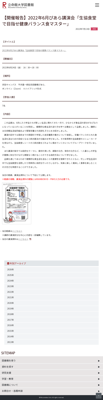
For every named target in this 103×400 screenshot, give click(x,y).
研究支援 (6, 372)
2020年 (10, 302)
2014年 (10, 336)
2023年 (10, 286)
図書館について (10, 384)
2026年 (10, 269)
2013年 (10, 342)
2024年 (10, 280)
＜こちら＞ (17, 231)
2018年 (10, 314)
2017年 (10, 319)
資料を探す (7, 366)
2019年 (10, 308)
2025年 (10, 275)
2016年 (10, 325)
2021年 (10, 297)
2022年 (10, 291)
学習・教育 (7, 378)
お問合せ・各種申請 (12, 391)
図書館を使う (9, 360)
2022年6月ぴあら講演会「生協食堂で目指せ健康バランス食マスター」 (34, 50)
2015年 (10, 330)
